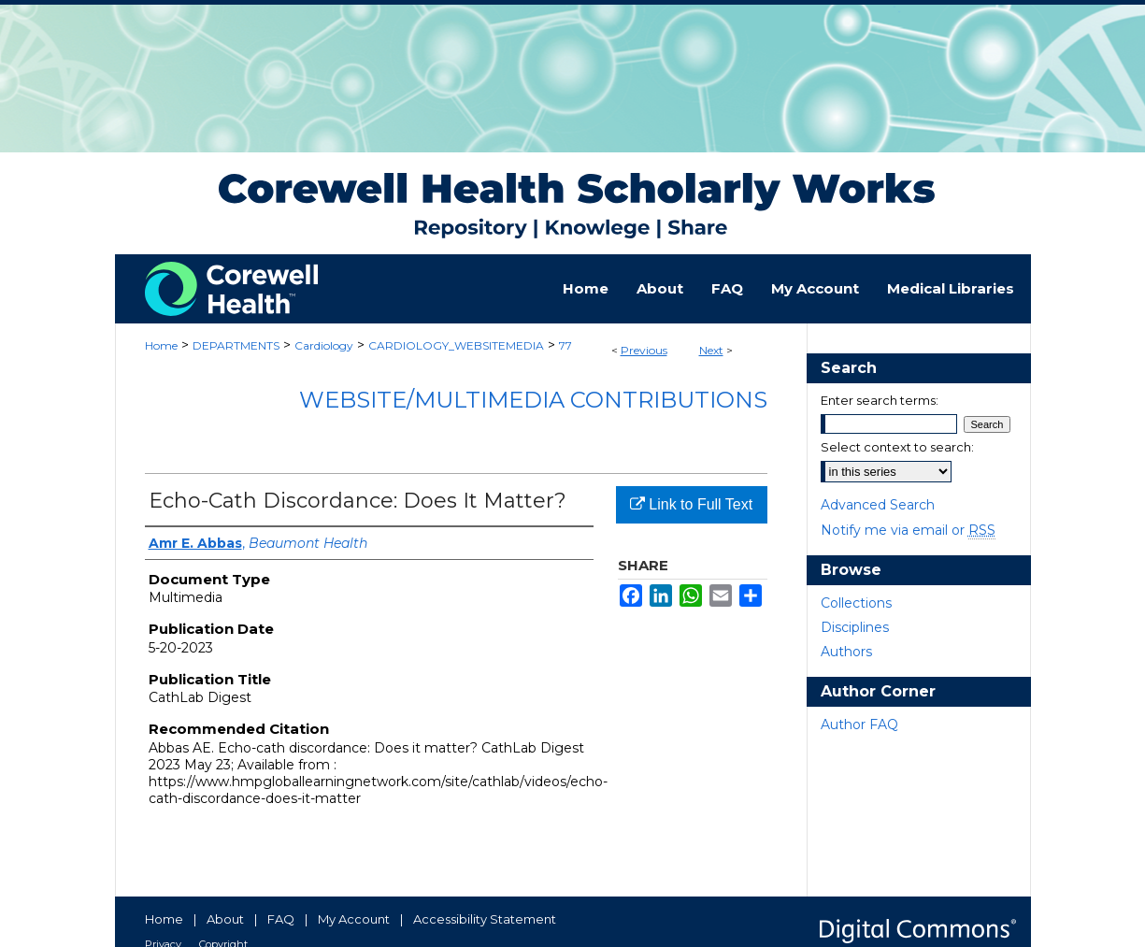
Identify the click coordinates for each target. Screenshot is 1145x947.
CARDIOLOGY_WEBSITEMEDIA (456, 345)
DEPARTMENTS (236, 345)
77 (565, 345)
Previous (644, 350)
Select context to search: (897, 446)
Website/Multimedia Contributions (533, 399)
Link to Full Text (691, 504)
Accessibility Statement (484, 918)
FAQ (280, 918)
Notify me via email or (908, 530)
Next (711, 350)
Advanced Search (878, 504)
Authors (846, 651)
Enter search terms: (879, 400)
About (225, 918)
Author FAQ (859, 724)
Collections (856, 603)
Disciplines (855, 627)
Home (161, 345)
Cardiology (323, 345)
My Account (354, 918)
